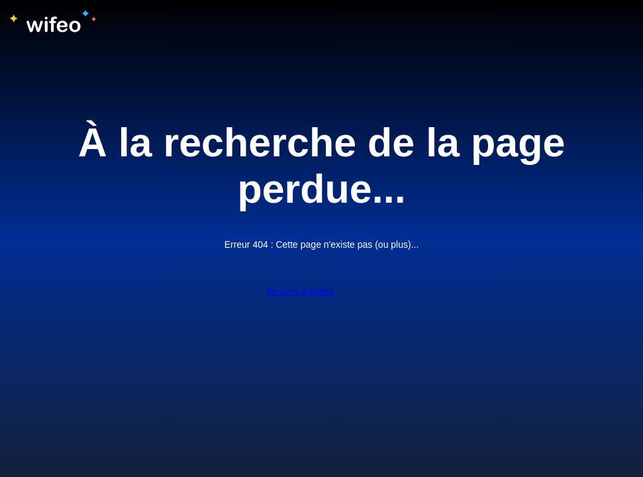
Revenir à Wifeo (301, 291)
